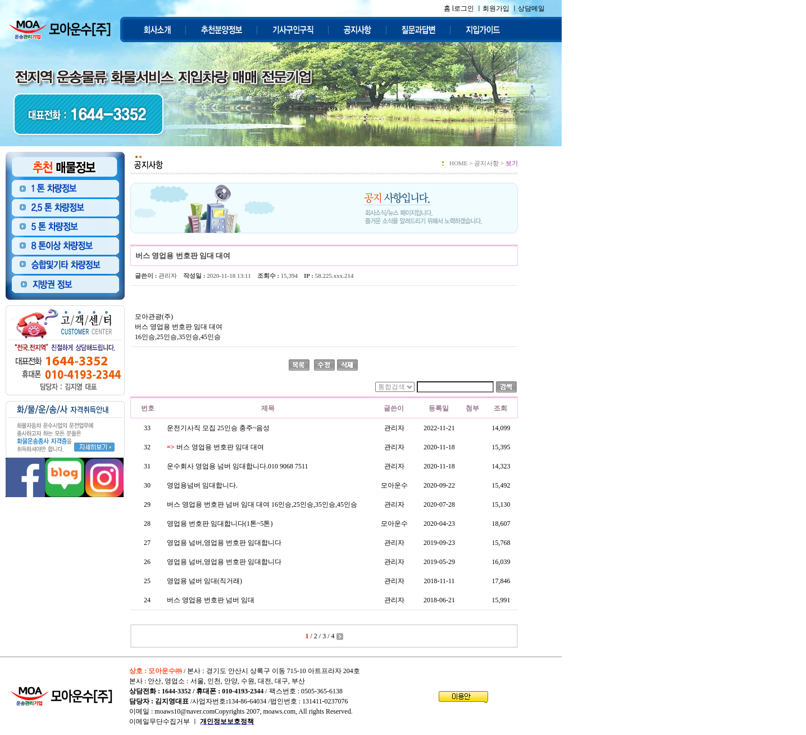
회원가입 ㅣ (500, 8)
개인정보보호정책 (227, 721)
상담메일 (531, 8)
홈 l (449, 8)
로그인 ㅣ (468, 8)
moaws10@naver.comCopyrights (199, 711)
